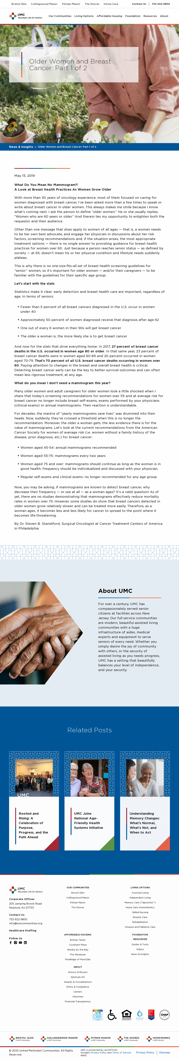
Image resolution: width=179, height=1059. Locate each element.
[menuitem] (60, 16)
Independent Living (140, 897)
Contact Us (139, 4)
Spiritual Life (78, 977)
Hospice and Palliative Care (140, 927)
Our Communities (78, 887)
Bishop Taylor (78, 940)
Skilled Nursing (140, 912)
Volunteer (77, 996)
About (78, 967)
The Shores (77, 907)
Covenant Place (78, 944)
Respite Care (140, 917)
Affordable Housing (77, 934)
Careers (77, 991)
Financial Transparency (78, 1001)
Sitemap (164, 1052)
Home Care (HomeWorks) (140, 907)
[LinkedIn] (25, 942)
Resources (140, 939)
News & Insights (21, 147)
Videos (140, 949)
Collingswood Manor (77, 897)
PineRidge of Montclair (78, 959)
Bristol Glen (77, 892)
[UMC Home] (25, 16)
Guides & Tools (140, 944)
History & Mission (78, 972)
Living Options (140, 887)
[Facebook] (10, 942)
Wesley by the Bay (77, 949)
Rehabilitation (140, 922)
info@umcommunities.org (25, 923)
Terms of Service (121, 1052)
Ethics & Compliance (77, 987)
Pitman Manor (77, 902)
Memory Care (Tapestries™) (140, 902)
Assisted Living (140, 892)
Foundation (140, 934)
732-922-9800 (161, 4)
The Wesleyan (78, 954)
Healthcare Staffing (22, 930)
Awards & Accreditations (78, 982)
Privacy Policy (99, 1052)
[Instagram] (15, 942)
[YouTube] (20, 942)
